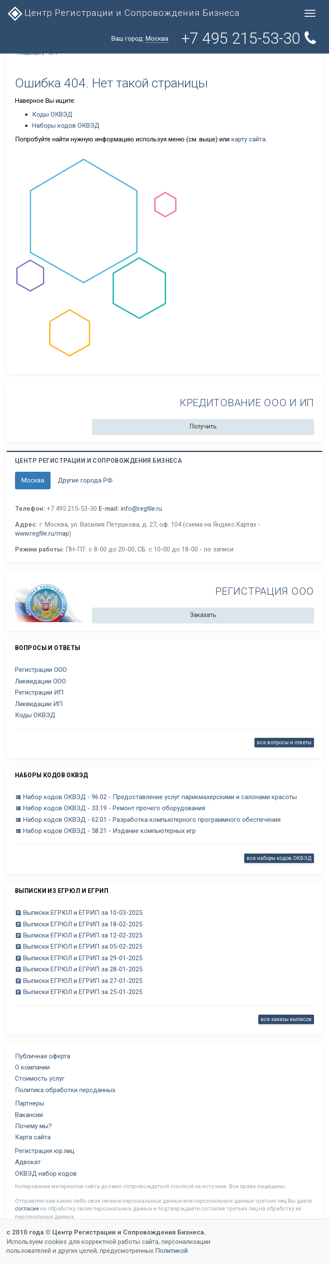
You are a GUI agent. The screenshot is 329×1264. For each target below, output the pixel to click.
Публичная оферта (42, 1056)
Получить (203, 426)
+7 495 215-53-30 (250, 39)
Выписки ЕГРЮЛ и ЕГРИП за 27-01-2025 (78, 981)
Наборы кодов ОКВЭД (65, 125)
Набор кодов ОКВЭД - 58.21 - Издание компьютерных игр (105, 831)
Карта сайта (33, 1137)
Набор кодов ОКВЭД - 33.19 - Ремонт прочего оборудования (110, 808)
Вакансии (29, 1115)
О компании (32, 1067)
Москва (32, 480)
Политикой (171, 1251)
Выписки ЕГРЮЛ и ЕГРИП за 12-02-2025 (78, 935)
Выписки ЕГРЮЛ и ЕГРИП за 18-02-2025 (78, 924)
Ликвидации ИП (39, 704)
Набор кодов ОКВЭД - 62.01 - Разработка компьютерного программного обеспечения (148, 820)
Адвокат (28, 1162)
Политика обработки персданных (65, 1090)
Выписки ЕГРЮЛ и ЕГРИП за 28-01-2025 (78, 969)
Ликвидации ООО (40, 681)
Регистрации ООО (41, 670)
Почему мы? (33, 1126)
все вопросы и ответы (284, 743)
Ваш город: (139, 39)
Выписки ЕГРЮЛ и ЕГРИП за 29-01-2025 (78, 958)
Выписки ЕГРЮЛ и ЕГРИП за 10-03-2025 (78, 913)
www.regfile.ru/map (42, 533)
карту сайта (248, 139)
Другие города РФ (85, 480)
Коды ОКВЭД (52, 114)
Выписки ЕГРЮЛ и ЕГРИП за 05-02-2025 (78, 946)
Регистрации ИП (39, 692)
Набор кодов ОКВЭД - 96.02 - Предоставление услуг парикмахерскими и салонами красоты (156, 797)
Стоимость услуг (40, 1078)
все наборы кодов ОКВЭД (279, 858)
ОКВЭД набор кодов (46, 1173)
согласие (27, 1208)
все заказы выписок (286, 1019)
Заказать (203, 614)
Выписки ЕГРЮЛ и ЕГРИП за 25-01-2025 (78, 992)
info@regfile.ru (141, 508)
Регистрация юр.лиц (45, 1151)
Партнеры (29, 1103)
